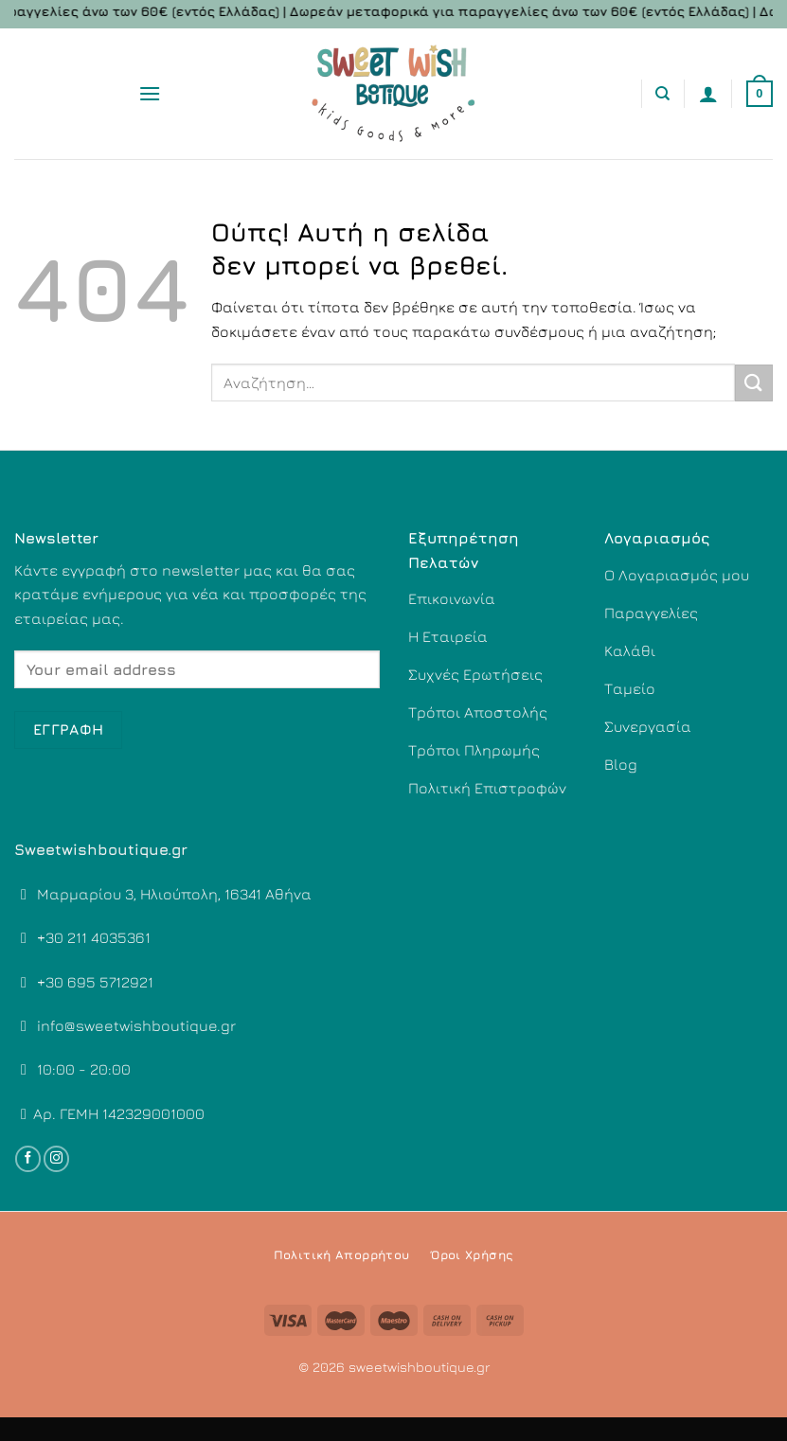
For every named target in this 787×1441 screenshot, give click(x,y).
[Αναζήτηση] (662, 94)
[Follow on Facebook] (28, 1159)
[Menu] (149, 93)
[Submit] (754, 383)
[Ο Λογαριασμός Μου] (708, 94)
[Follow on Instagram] (56, 1159)
